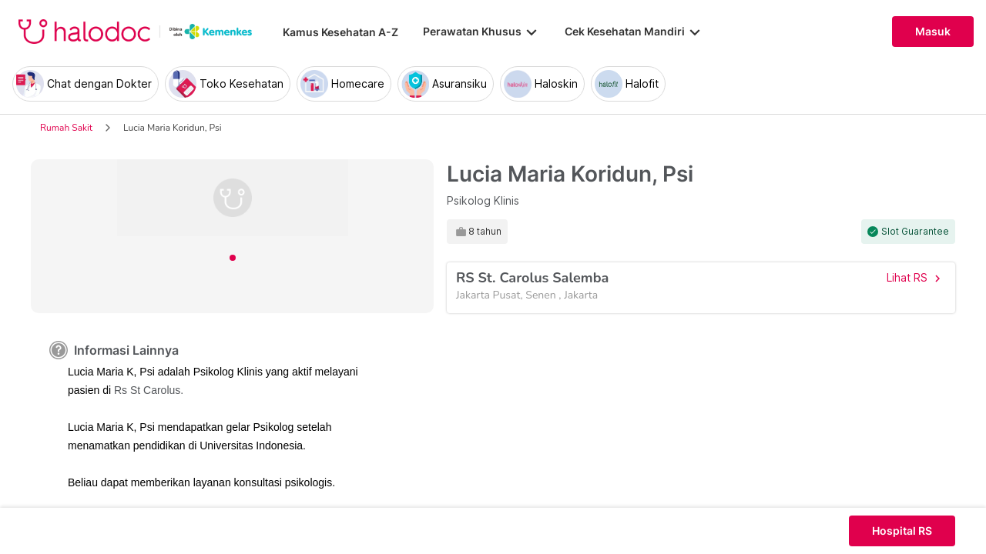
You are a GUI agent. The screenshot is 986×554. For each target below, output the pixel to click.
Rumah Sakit (66, 128)
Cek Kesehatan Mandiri (634, 31)
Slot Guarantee (915, 231)
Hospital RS (902, 531)
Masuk (933, 31)
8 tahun (484, 231)
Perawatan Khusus (481, 31)
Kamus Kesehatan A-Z (340, 31)
